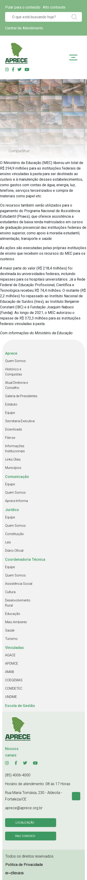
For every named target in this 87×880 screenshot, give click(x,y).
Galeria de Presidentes (21, 396)
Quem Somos (15, 361)
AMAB (9, 672)
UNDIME (11, 697)
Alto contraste (54, 7)
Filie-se (10, 438)
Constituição (14, 534)
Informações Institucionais (15, 448)
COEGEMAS (14, 680)
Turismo (11, 639)
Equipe (10, 413)
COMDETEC (13, 688)
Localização (25, 822)
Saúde (9, 630)
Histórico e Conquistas (13, 371)
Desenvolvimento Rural (17, 602)
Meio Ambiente (16, 622)
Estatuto (11, 404)
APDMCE (11, 663)
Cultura (10, 592)
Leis (8, 542)
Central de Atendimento (24, 28)
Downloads (13, 429)
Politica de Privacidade (24, 864)
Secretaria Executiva (20, 421)
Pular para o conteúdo (22, 7)
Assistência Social (18, 584)
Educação (12, 614)
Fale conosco (25, 836)
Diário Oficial (14, 550)
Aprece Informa (16, 501)
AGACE (10, 655)
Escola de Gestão (20, 705)
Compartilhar (19, 151)
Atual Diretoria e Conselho (16, 385)
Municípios (13, 468)
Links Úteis (13, 459)
